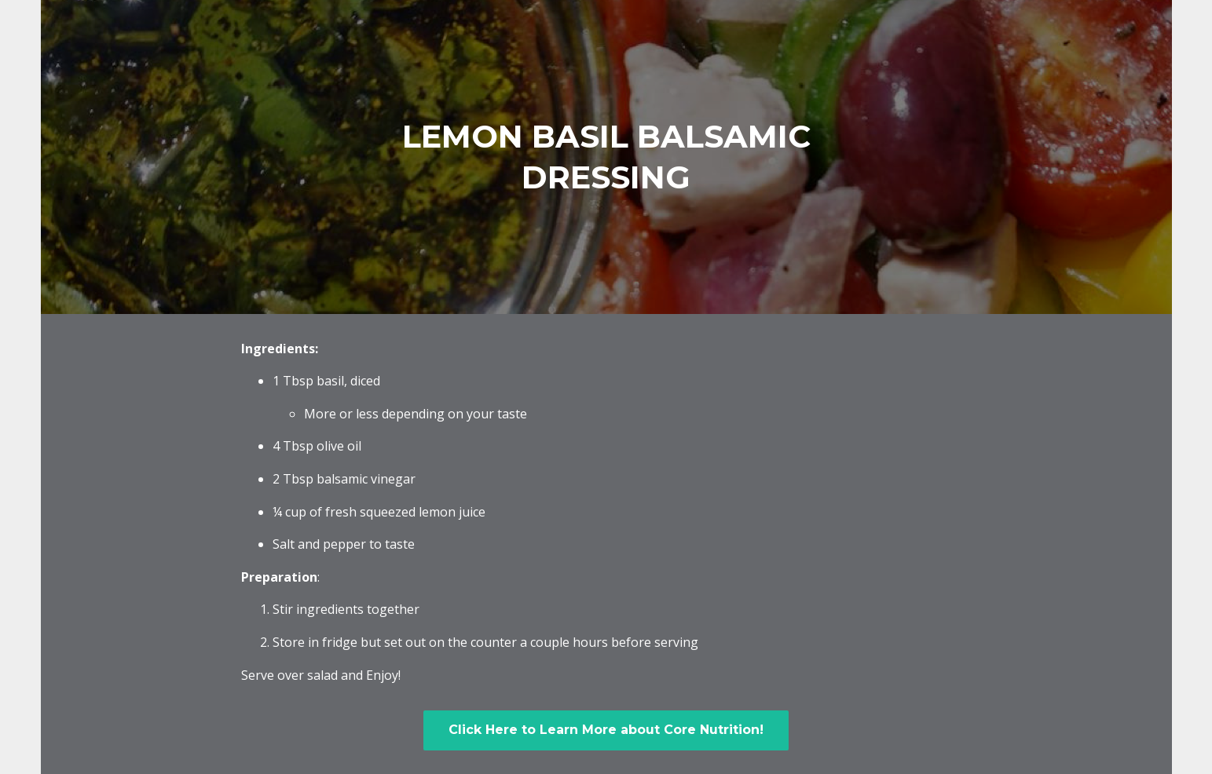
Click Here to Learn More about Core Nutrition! (606, 729)
